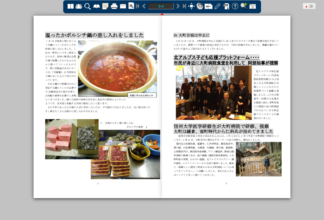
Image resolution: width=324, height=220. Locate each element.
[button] (309, 6)
